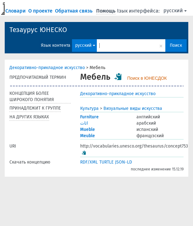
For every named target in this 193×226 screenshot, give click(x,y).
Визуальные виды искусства (132, 108)
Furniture (89, 117)
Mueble (87, 129)
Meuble (87, 135)
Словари (16, 11)
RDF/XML (89, 162)
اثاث (84, 123)
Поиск (176, 45)
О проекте (41, 11)
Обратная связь (74, 11)
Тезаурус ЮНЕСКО (38, 29)
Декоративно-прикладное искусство (47, 67)
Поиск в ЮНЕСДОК (147, 78)
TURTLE (106, 162)
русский (175, 10)
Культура (89, 108)
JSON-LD (123, 162)
